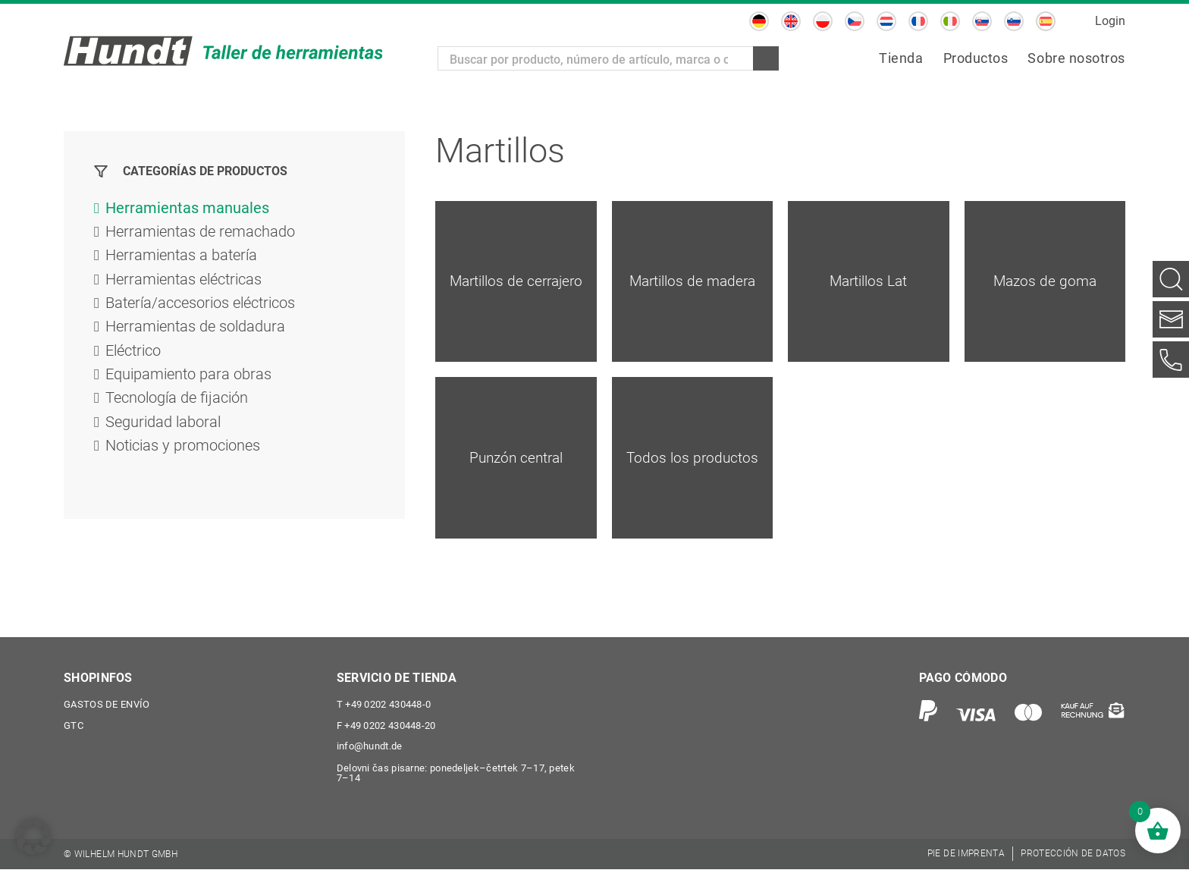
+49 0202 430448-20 (386, 726)
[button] (33, 836)
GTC (73, 726)
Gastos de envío (107, 705)
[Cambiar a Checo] (855, 21)
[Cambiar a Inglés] (791, 21)
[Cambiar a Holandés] (886, 21)
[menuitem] (901, 58)
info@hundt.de (370, 747)
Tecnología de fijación (176, 403)
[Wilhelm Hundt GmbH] (223, 51)
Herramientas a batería (181, 257)
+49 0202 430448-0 (384, 705)
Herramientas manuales (187, 208)
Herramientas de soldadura (195, 330)
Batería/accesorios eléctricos (200, 306)
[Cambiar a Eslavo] (982, 21)
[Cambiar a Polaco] (823, 21)
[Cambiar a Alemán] (759, 21)
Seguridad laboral (163, 427)
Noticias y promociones (182, 451)
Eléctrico (133, 354)
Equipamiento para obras (188, 378)
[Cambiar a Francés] (918, 21)
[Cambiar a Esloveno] (1014, 21)
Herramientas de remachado (200, 233)
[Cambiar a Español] (1046, 21)
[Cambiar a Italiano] (950, 21)
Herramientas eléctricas (183, 281)
